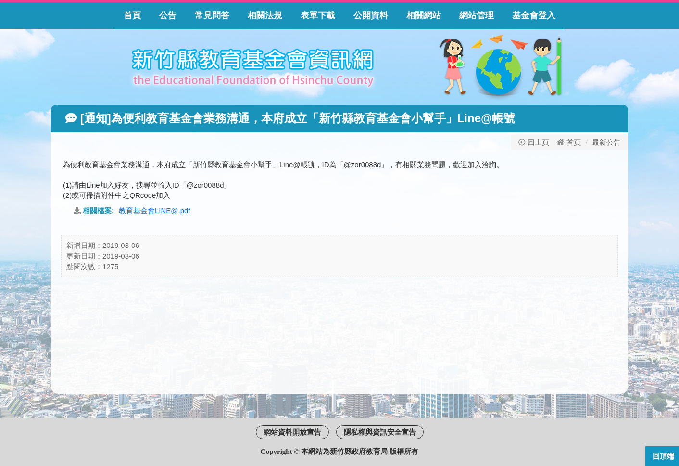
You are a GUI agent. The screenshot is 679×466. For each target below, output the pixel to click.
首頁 (573, 142)
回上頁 (533, 142)
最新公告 (606, 142)
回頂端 (663, 456)
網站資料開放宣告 (292, 432)
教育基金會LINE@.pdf (154, 211)
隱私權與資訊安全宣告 (380, 432)
